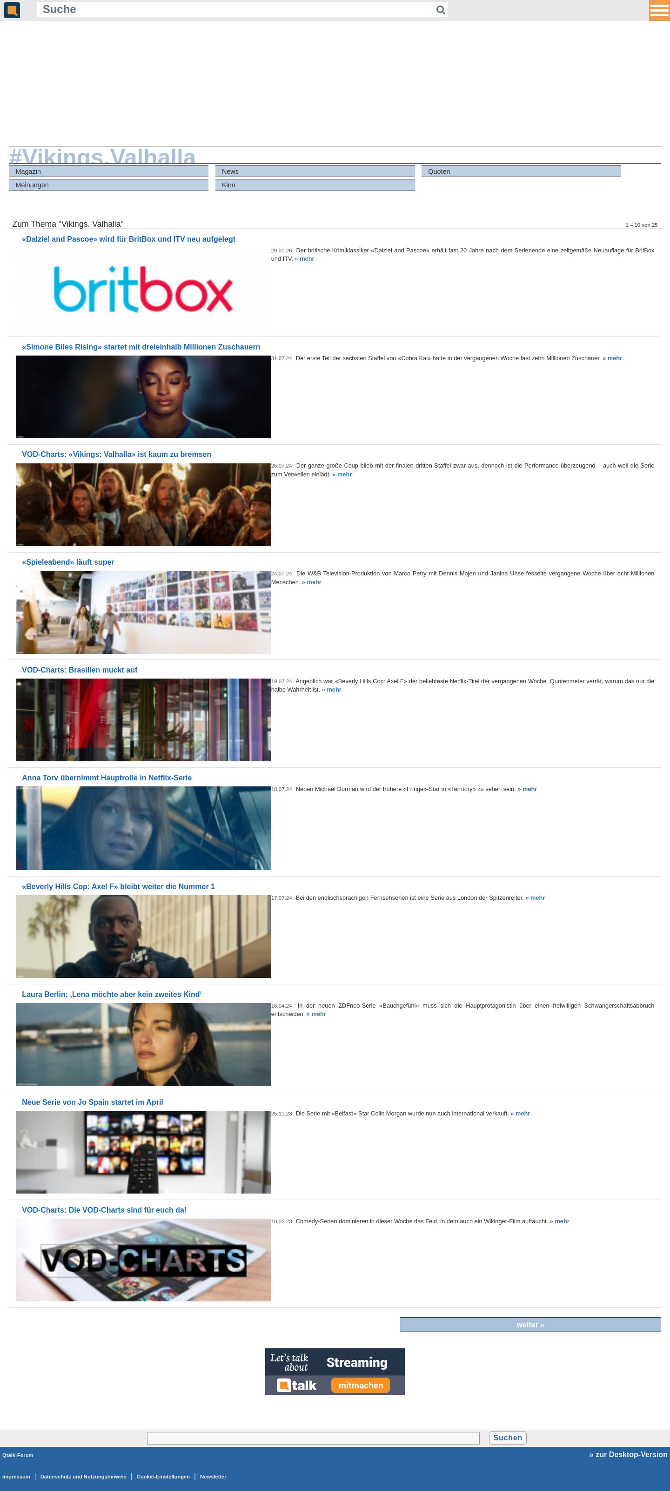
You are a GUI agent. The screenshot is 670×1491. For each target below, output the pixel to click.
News (230, 171)
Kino (228, 185)
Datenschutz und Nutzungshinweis (83, 1476)
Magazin (28, 171)
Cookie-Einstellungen (163, 1476)
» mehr (304, 258)
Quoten (439, 171)
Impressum (16, 1476)
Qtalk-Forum (18, 1455)
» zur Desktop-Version (629, 1454)
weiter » (531, 1325)
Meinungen (32, 185)
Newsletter (213, 1476)
